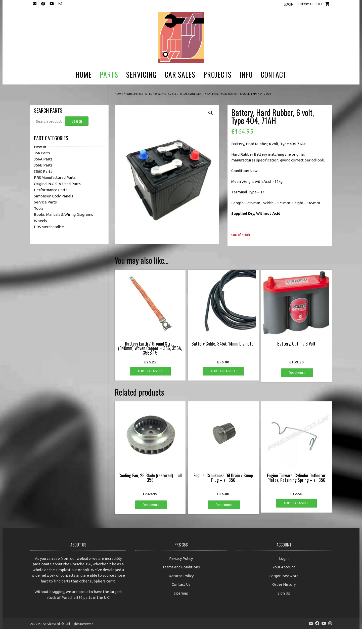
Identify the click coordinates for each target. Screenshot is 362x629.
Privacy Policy (181, 558)
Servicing (141, 74)
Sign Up (284, 593)
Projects (217, 74)
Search (77, 121)
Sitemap (181, 593)
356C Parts (161, 93)
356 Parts (42, 153)
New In (40, 147)
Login (288, 4)
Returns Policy (181, 576)
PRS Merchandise (49, 227)
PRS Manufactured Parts (55, 177)
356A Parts (43, 159)
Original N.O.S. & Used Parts (57, 184)
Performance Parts (50, 190)
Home (83, 74)
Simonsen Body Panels (53, 196)
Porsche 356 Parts (138, 93)
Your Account (284, 567)
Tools (38, 208)
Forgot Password (283, 576)
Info (246, 74)
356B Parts (43, 165)
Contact (274, 74)
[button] (210, 112)
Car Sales (180, 74)
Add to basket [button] (150, 371)
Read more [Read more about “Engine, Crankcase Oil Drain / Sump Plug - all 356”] (224, 505)
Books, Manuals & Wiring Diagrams (63, 214)
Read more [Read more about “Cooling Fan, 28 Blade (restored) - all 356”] (151, 505)
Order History (284, 584)
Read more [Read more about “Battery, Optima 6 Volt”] (297, 373)
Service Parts (45, 202)
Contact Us (181, 584)
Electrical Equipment (188, 93)
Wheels (40, 221)
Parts (109, 74)
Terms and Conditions (181, 567)
